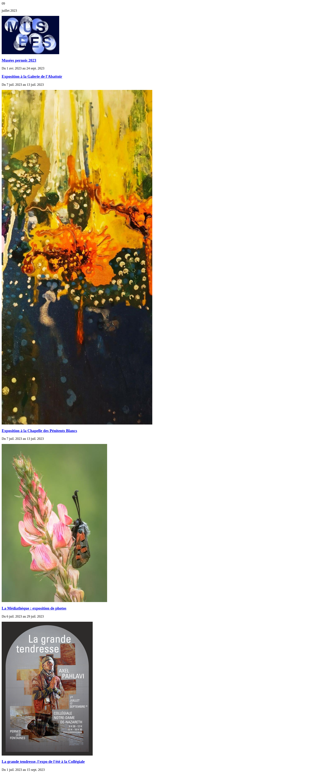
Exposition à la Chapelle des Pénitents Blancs (39, 430)
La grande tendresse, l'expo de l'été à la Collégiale (43, 761)
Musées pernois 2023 (19, 60)
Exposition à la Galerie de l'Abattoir (32, 76)
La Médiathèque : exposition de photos (34, 608)
